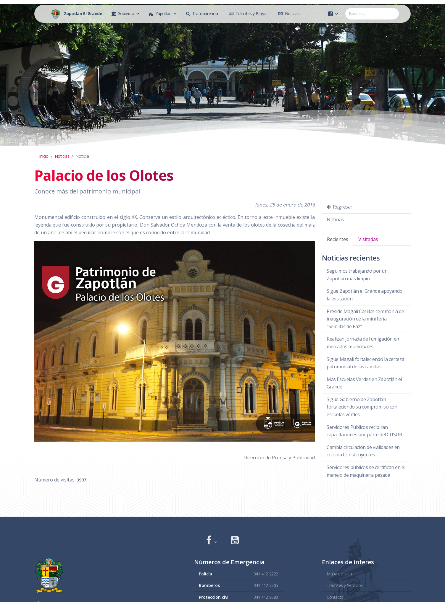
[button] (211, 540)
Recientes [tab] (337, 239)
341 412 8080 (266, 597)
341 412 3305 (266, 585)
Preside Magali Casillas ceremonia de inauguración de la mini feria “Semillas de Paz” (365, 319)
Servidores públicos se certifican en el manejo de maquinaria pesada (366, 471)
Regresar (339, 207)
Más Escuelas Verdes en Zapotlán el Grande (364, 383)
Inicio (44, 156)
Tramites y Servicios (345, 585)
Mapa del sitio (339, 573)
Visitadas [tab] (368, 239)
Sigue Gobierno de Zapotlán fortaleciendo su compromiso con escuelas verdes (362, 407)
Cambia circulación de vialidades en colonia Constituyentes (363, 451)
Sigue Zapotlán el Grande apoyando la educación (364, 295)
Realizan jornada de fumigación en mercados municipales (363, 343)
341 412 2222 (266, 573)
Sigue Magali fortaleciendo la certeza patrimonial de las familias (365, 363)
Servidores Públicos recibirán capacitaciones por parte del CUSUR (364, 431)
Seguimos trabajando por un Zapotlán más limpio (357, 275)
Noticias (62, 156)
